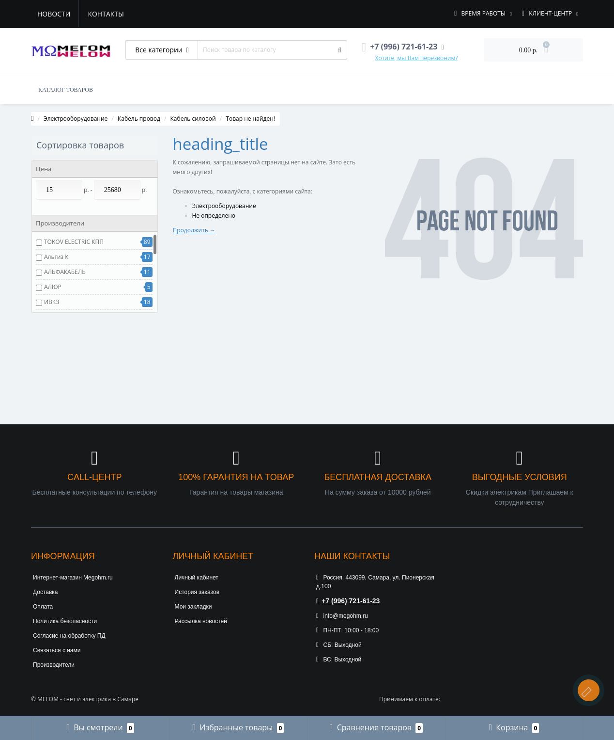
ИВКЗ (51, 302)
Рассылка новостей (201, 621)
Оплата (43, 606)
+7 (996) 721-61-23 (348, 601)
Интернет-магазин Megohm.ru (73, 577)
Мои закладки (193, 606)
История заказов (197, 592)
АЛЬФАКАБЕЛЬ (65, 272)
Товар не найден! (250, 118)
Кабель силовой (193, 118)
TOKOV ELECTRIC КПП (74, 242)
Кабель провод (139, 118)
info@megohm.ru (342, 615)
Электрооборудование (75, 118)
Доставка (45, 592)
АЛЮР (52, 287)
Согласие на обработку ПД (69, 635)
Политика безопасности (65, 621)
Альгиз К (56, 257)
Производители (54, 664)
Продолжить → (194, 230)
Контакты (105, 13)
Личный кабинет (196, 577)
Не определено (214, 215)
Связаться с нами (56, 650)
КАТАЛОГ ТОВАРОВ (65, 89)
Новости (53, 13)
